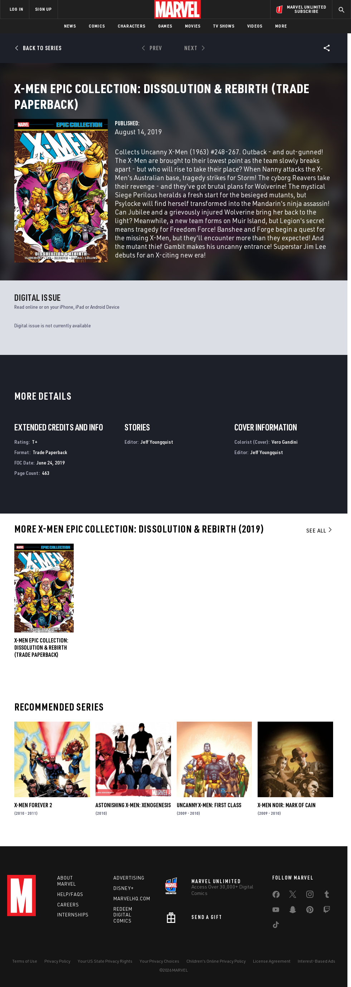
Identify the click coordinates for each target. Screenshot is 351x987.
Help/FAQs (70, 894)
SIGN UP (43, 9)
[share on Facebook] (276, 896)
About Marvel (66, 881)
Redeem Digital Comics (122, 915)
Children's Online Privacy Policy (216, 961)
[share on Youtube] (275, 911)
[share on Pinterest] (309, 911)
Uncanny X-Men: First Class (209, 810)
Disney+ (123, 888)
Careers (68, 904)
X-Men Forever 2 (33, 810)
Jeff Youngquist (157, 447)
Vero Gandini (285, 447)
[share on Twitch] (326, 911)
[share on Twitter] (292, 895)
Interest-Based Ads (316, 961)
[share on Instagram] (309, 895)
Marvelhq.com (131, 898)
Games (165, 26)
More (281, 26)
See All (319, 535)
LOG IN (16, 9)
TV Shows (223, 26)
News (70, 26)
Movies (192, 26)
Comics (97, 26)
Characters (131, 26)
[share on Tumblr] (326, 895)
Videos (254, 26)
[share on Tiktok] (275, 926)
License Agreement (272, 961)
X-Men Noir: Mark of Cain (287, 810)
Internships (73, 915)
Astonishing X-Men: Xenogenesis (133, 810)
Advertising (129, 878)
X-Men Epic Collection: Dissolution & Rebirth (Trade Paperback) (41, 653)
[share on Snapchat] (292, 911)
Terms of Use (24, 961)
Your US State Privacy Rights (105, 961)
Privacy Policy (57, 961)
